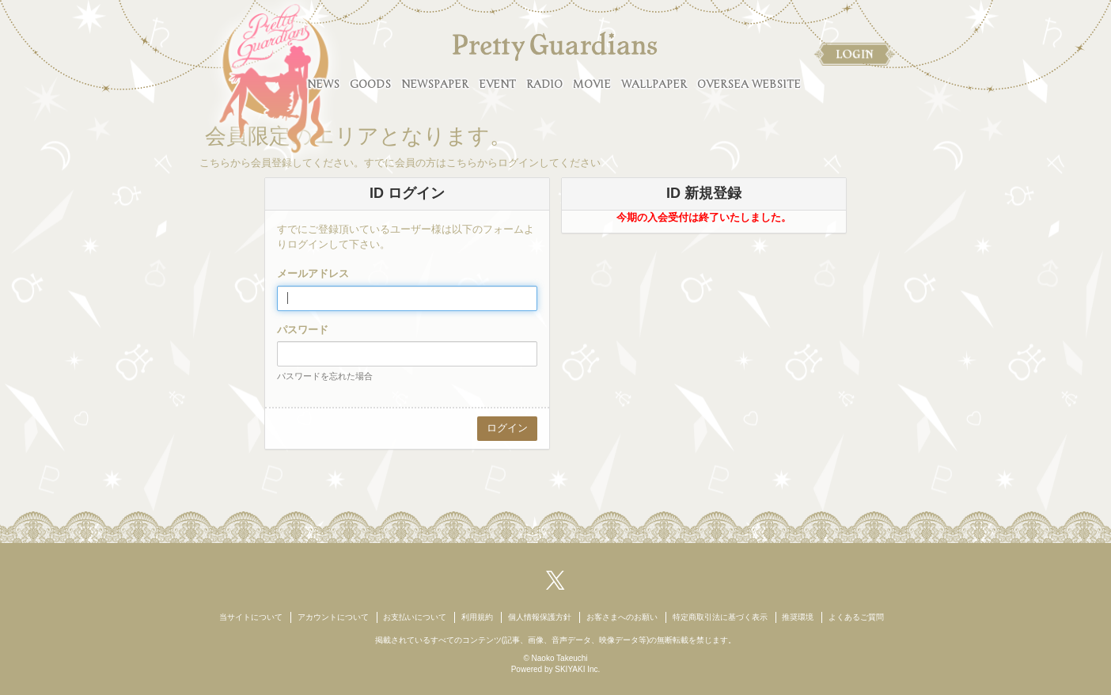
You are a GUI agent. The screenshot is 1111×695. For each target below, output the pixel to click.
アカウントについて (333, 617)
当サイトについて (250, 617)
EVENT (497, 84)
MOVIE (592, 84)
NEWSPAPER (434, 84)
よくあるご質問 (856, 617)
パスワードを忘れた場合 (325, 376)
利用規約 (477, 617)
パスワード (302, 330)
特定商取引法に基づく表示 (720, 617)
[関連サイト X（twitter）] (555, 579)
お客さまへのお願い (622, 617)
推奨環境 (797, 617)
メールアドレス (313, 273)
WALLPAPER (654, 84)
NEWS (323, 84)
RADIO (544, 84)
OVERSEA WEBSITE (749, 84)
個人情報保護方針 (539, 617)
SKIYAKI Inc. (577, 669)
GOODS (370, 84)
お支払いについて (414, 617)
